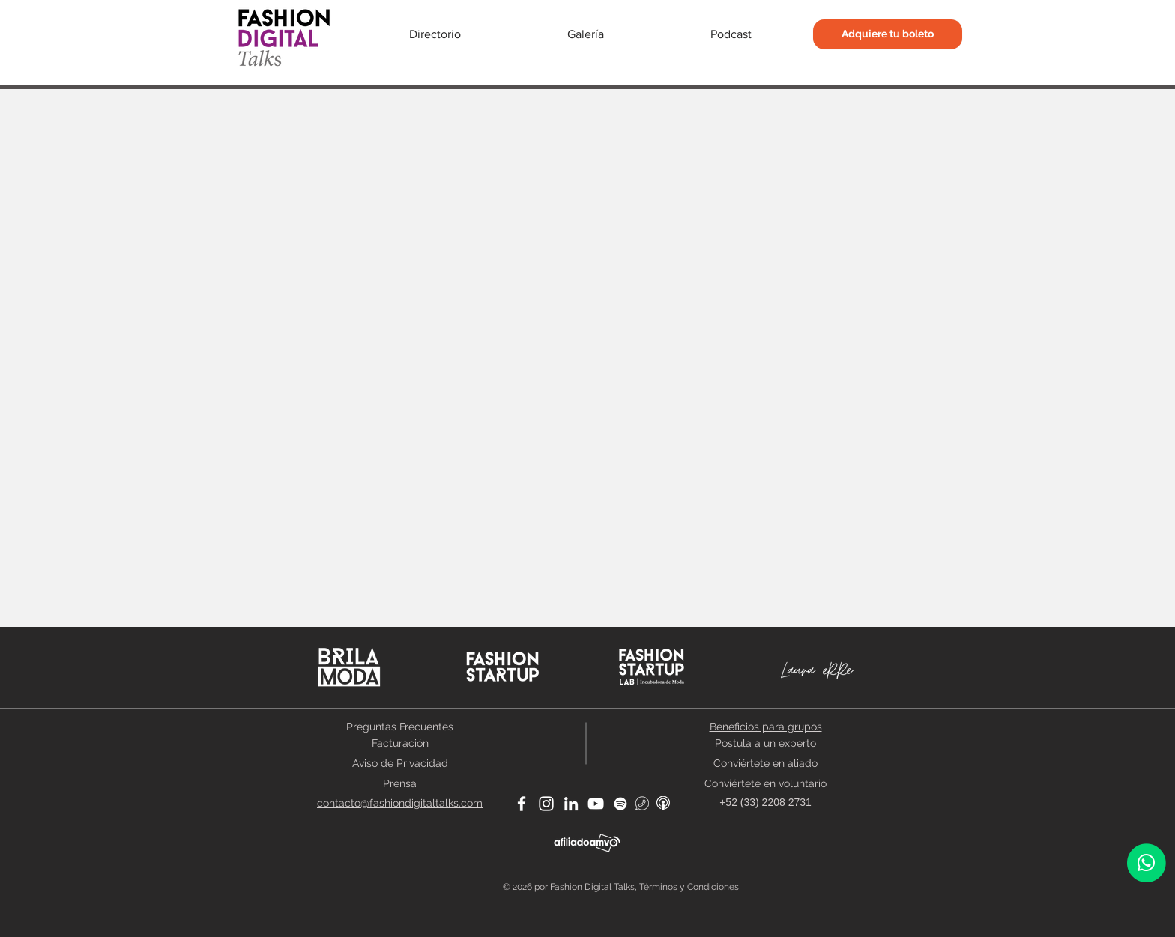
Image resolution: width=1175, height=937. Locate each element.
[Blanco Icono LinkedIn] (571, 803)
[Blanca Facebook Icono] (521, 803)
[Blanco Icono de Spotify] (620, 803)
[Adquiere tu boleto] (887, 34)
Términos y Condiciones (689, 887)
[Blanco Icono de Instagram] (546, 803)
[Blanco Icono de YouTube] (595, 803)
